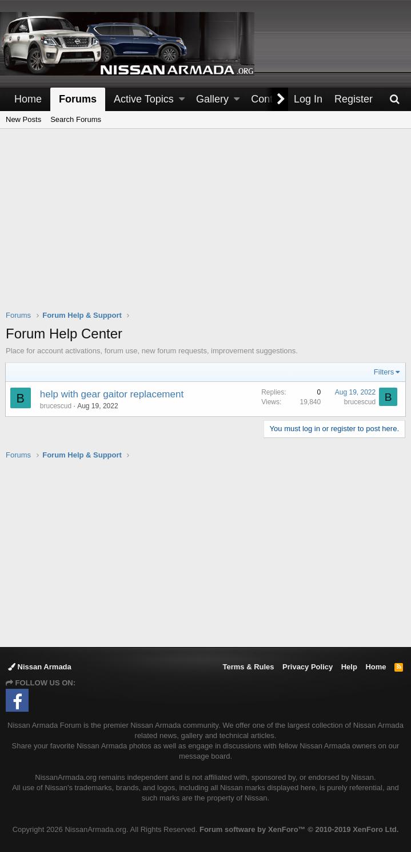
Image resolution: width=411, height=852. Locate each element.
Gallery (212, 99)
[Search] (394, 99)
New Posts (23, 119)
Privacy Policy (307, 666)
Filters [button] (383, 372)
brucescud (56, 406)
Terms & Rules (248, 666)
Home (28, 99)
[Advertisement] (208, 227)
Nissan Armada (39, 666)
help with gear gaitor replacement (112, 394)
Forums (78, 99)
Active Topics (144, 99)
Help (349, 666)
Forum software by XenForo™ (298, 829)
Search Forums (75, 119)
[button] (181, 99)
